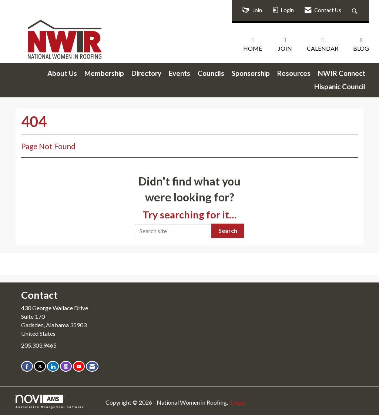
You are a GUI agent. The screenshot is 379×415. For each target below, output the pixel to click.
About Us (62, 73)
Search (227, 230)
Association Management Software (50, 401)
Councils (211, 73)
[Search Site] (355, 11)
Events (179, 73)
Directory (146, 73)
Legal (238, 402)
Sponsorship (251, 73)
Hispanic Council (339, 87)
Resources (294, 73)
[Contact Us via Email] (92, 366)
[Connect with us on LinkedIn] (53, 366)
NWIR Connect (341, 73)
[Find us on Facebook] (27, 366)
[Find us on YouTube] (79, 366)
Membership (104, 73)
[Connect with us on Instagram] (66, 366)
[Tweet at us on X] (40, 366)
